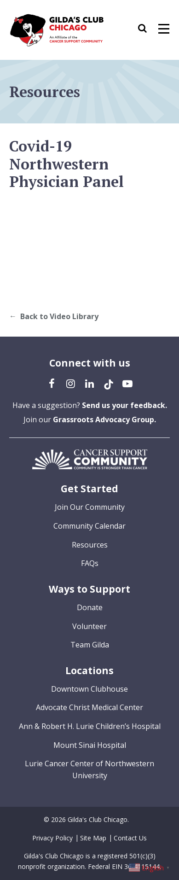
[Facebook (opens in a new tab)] (52, 383)
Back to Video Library (59, 316)
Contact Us (130, 837)
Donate (90, 607)
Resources (90, 545)
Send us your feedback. (124, 405)
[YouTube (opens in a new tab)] (127, 383)
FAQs (89, 563)
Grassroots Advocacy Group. (104, 419)
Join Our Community (90, 507)
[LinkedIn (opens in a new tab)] (90, 383)
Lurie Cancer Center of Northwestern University (89, 769)
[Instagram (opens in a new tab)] (71, 383)
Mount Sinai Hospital (89, 745)
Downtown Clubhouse (89, 689)
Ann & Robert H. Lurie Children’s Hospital (90, 726)
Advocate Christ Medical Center (89, 707)
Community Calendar (89, 526)
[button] (147, 30)
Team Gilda (89, 645)
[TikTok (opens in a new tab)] (109, 383)
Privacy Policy (52, 837)
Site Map (93, 837)
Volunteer (89, 626)
